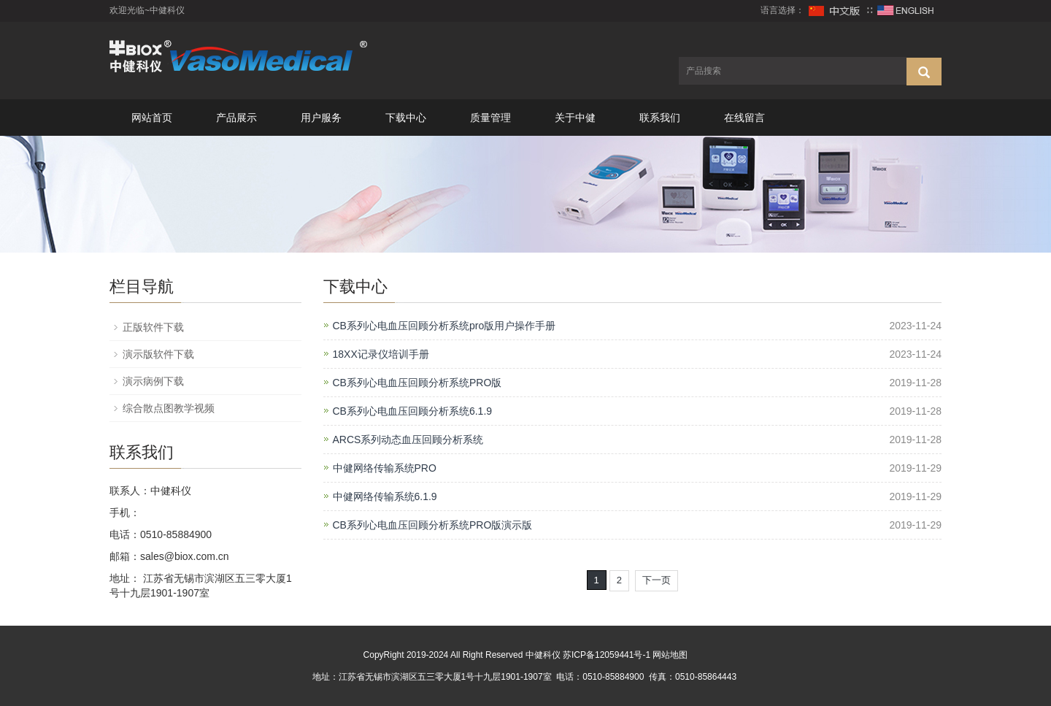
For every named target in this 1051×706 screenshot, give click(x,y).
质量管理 (490, 117)
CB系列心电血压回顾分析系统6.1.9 (413, 411)
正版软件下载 (153, 327)
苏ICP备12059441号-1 (606, 655)
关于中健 (575, 117)
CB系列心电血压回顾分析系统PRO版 (417, 382)
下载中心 (405, 117)
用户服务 (321, 117)
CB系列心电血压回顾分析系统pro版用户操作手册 (444, 325)
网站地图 (670, 655)
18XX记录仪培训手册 (381, 354)
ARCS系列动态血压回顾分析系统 (408, 439)
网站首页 (151, 117)
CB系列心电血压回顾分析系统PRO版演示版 (433, 525)
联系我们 (659, 117)
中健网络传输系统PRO (384, 468)
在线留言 (744, 117)
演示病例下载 (153, 381)
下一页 (656, 580)
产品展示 (236, 117)
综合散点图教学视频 (169, 408)
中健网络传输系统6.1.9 (385, 496)
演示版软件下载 (158, 354)
